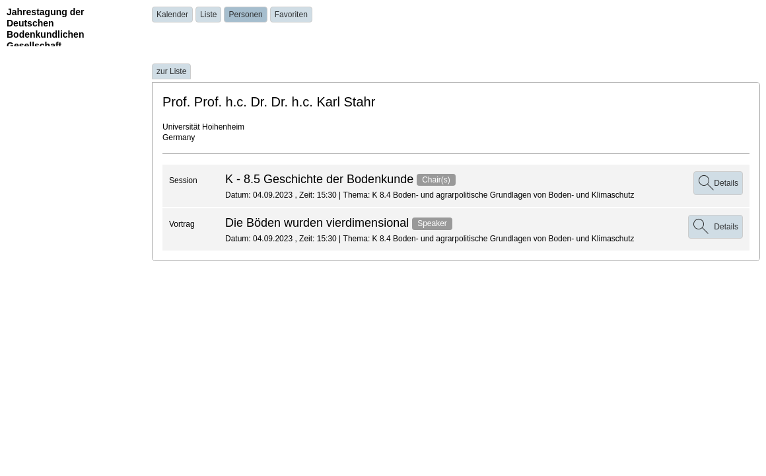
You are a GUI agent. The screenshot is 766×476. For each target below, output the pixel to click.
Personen (245, 14)
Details (718, 183)
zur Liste (171, 71)
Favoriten (291, 14)
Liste (208, 14)
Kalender (172, 14)
